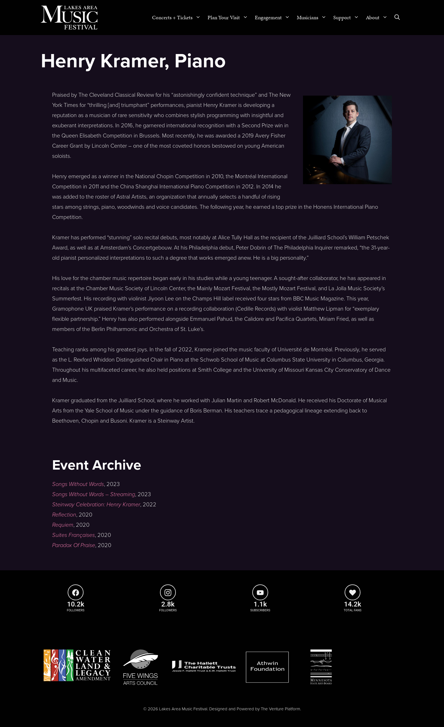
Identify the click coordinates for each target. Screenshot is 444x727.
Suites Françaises (73, 535)
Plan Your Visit (229, 17)
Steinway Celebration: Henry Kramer (96, 504)
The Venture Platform (280, 708)
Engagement (274, 17)
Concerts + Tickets (178, 17)
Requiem (62, 525)
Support (347, 17)
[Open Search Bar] (397, 17)
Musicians (313, 17)
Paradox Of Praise (73, 545)
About (378, 17)
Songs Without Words (78, 484)
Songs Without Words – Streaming (93, 494)
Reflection (64, 514)
